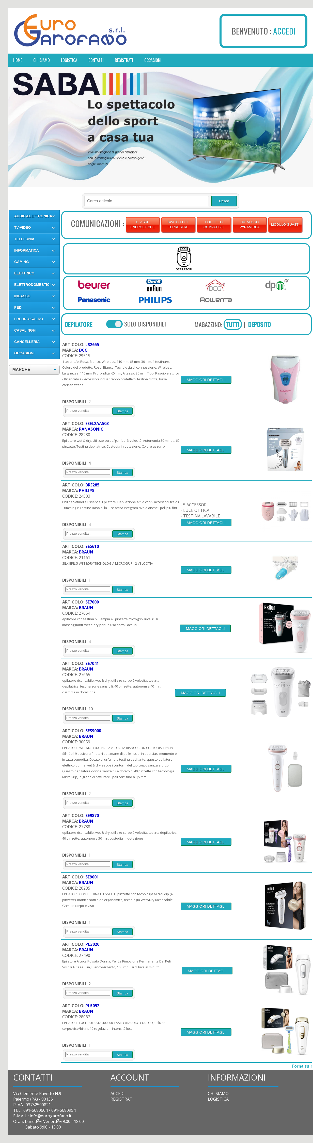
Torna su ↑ (301, 1066)
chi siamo (41, 60)
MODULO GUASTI (285, 224)
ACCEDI (284, 31)
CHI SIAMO (218, 1093)
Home (17, 60)
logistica (69, 60)
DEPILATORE (78, 324)
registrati (124, 60)
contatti (96, 60)
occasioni (152, 60)
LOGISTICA (218, 1099)
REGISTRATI (122, 1099)
